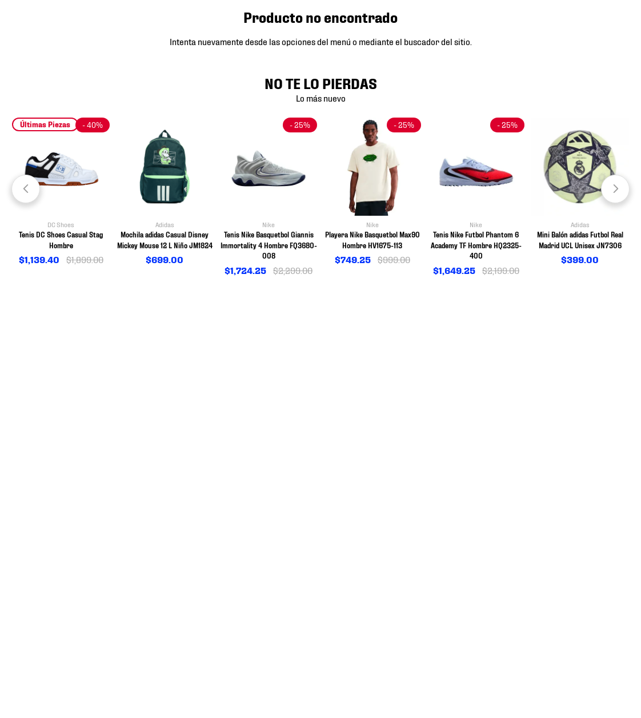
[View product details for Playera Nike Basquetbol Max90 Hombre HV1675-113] (372, 192)
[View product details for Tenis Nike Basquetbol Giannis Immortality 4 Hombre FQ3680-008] (268, 197)
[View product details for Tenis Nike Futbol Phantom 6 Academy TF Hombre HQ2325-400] (476, 197)
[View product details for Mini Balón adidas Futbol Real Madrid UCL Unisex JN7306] (580, 192)
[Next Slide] (615, 189)
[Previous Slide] (25, 189)
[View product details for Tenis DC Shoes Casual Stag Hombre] (61, 192)
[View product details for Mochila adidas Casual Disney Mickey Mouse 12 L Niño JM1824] (165, 192)
